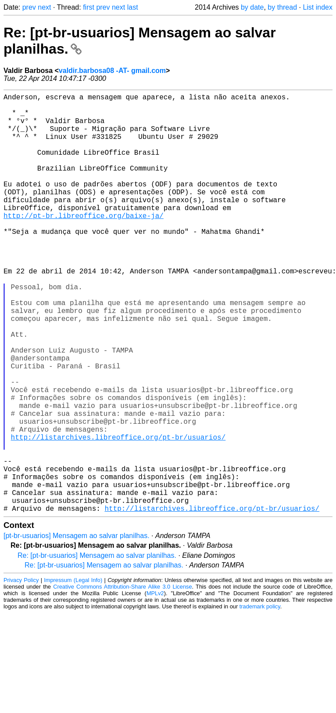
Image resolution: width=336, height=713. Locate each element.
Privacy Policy (21, 673)
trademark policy (259, 699)
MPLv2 (155, 686)
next (44, 7)
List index (317, 7)
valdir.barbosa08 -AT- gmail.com (112, 70)
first (88, 7)
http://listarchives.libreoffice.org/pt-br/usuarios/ (118, 514)
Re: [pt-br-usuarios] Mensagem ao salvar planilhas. (97, 648)
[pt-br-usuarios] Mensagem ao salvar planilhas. (77, 629)
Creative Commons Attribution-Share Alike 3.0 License (122, 680)
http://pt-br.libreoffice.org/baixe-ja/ (84, 243)
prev (29, 7)
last (132, 7)
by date (252, 7)
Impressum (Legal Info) (73, 673)
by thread (282, 7)
